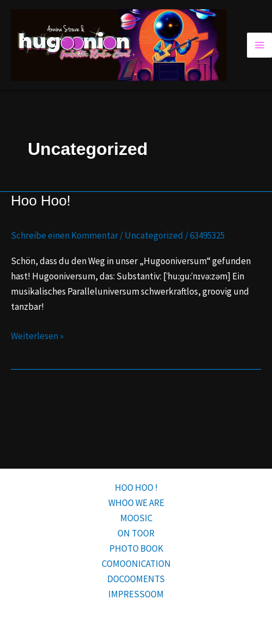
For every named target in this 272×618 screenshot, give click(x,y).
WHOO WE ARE (136, 503)
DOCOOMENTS (136, 579)
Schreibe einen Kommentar (64, 235)
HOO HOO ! (136, 488)
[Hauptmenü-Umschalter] (259, 45)
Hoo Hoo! (41, 200)
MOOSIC (136, 518)
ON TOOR (136, 533)
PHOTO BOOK (136, 548)
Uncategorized (154, 235)
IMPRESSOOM (136, 594)
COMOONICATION (136, 564)
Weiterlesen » (37, 335)
